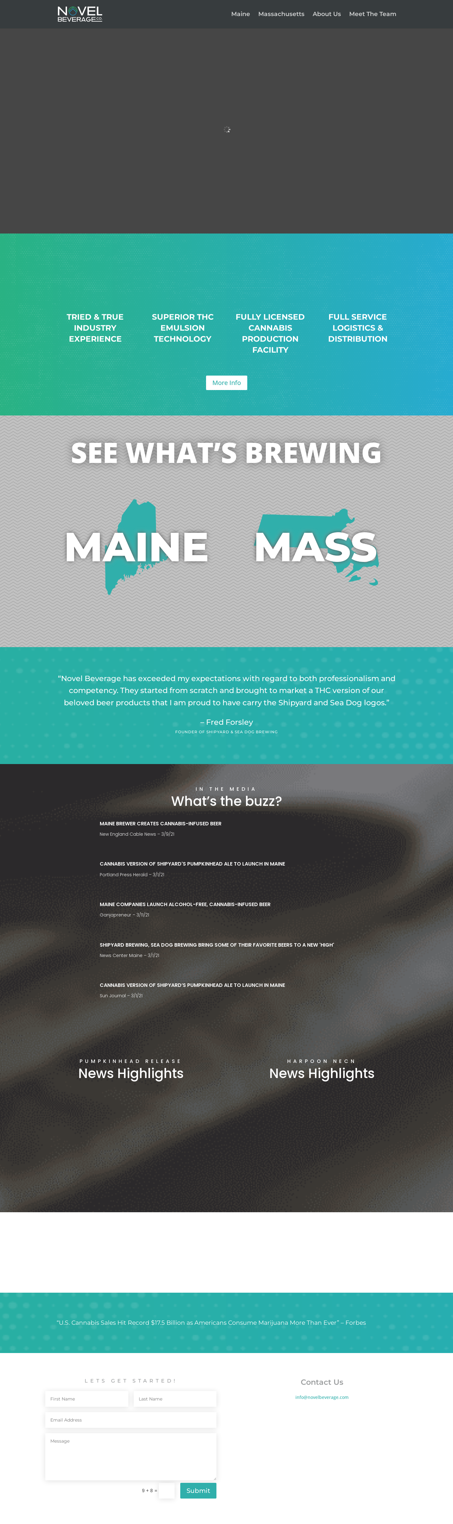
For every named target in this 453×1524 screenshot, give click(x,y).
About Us (327, 15)
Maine (240, 15)
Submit (198, 1490)
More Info (226, 382)
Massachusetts (281, 15)
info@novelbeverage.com (322, 1397)
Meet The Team (372, 15)
